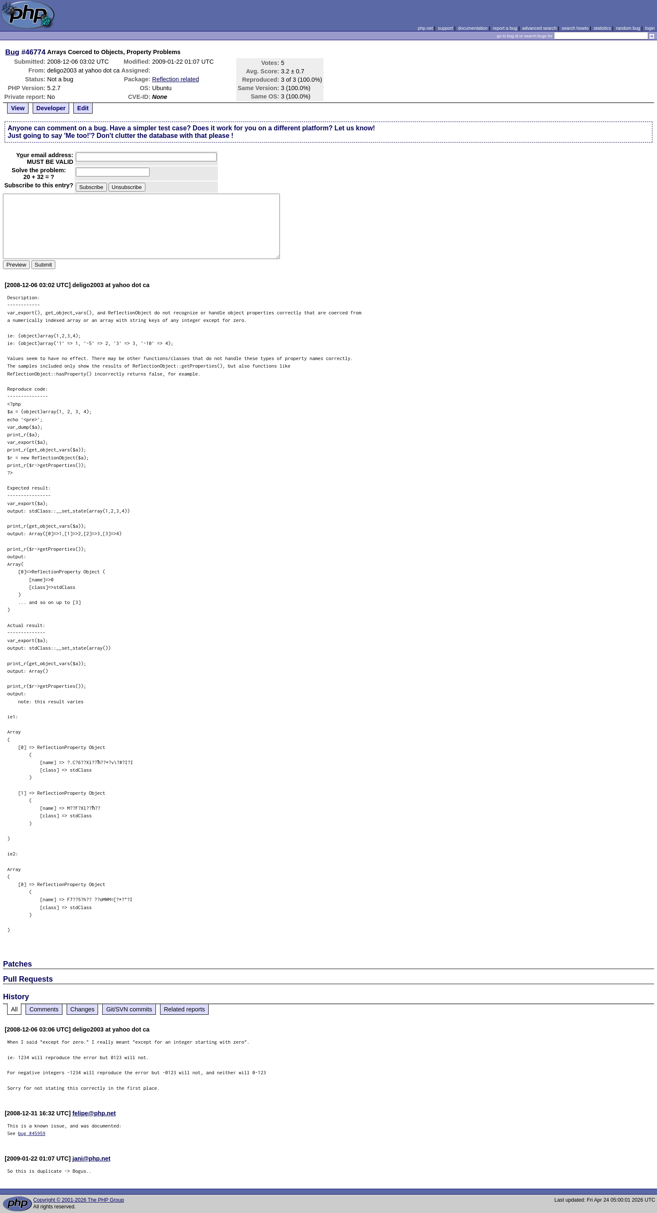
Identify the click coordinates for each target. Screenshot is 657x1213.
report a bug (505, 28)
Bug (12, 52)
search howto (574, 28)
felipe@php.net (94, 1113)
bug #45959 (31, 1133)
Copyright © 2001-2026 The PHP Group (78, 1200)
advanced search (539, 28)
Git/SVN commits (129, 1009)
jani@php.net (91, 1158)
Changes (82, 1009)
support (445, 28)
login (650, 28)
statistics (602, 28)
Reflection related (175, 79)
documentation (473, 28)
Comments (44, 1009)
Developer (51, 108)
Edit (82, 108)
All (14, 1009)
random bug (628, 28)
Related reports (184, 1009)
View (18, 108)
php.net (425, 28)
